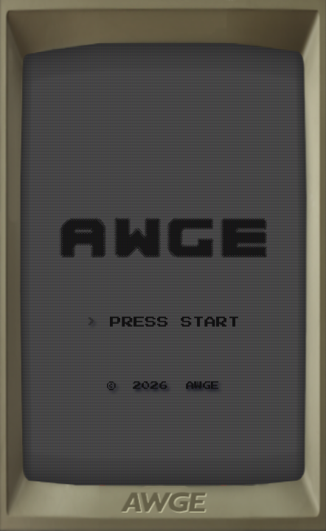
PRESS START (175, 322)
